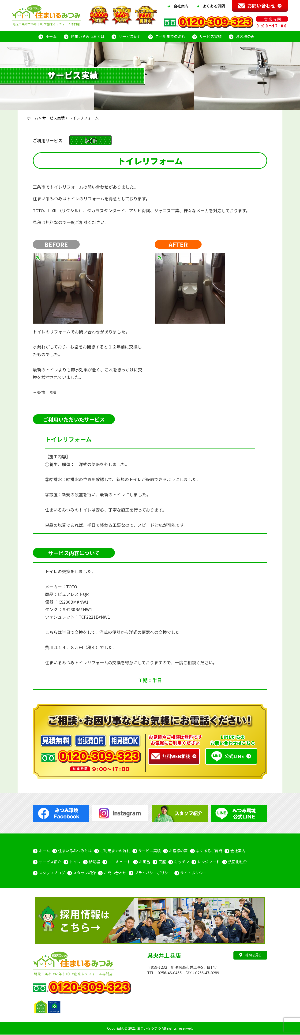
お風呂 (144, 862)
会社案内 (180, 6)
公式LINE (227, 756)
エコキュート (119, 862)
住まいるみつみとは (88, 36)
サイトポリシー (193, 873)
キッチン (181, 862)
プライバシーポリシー (153, 873)
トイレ (75, 862)
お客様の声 (245, 36)
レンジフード (208, 862)
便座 (162, 862)
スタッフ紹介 (84, 873)
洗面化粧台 (237, 862)
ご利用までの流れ (170, 36)
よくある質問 (213, 6)
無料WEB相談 (170, 756)
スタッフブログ (52, 873)
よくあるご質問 (209, 851)
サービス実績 (210, 36)
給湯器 (94, 862)
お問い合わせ (115, 873)
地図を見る (250, 955)
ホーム (51, 36)
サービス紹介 (130, 36)
